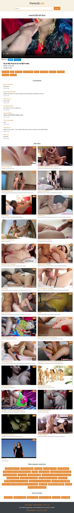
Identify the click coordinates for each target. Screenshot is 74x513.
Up (48, 504)
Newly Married (28, 72)
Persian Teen (63, 478)
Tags (44, 504)
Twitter (10, 59)
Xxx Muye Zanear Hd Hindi (29, 478)
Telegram (17, 59)
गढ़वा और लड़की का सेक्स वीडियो (60, 481)
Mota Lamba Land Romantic (37, 487)
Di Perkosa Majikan (27, 468)
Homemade (44, 72)
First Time (6, 72)
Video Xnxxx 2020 (45, 497)
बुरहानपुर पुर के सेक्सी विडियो (56, 484)
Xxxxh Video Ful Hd (50, 468)
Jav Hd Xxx (56, 497)
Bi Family (68, 484)
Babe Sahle (43, 484)
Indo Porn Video (32, 497)
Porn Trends (65, 497)
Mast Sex (5, 75)
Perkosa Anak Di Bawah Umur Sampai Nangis (56, 475)
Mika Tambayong (63, 468)
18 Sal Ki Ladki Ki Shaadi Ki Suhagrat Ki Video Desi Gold (20, 484)
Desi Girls (19, 72)
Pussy (36, 72)
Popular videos (37, 504)
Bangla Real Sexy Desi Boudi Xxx (40, 481)
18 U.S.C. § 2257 (42, 510)
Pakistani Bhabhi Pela (12, 468)
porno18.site (32, 510)
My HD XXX (8, 497)
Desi (12, 72)
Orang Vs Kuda (44, 471)
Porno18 (37, 3)
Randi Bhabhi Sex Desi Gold (48, 478)
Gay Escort (38, 468)
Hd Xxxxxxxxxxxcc (12, 478)
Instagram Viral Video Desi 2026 (60, 471)
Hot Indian (61, 72)
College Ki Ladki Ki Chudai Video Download (17, 471)
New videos (28, 504)
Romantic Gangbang (10, 475)
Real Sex (13, 75)
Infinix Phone (22, 475)
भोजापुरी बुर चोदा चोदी (34, 475)
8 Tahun (34, 471)
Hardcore (53, 72)
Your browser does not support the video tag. (37, 38)
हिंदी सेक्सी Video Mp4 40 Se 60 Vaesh (16, 481)
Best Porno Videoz (19, 497)
